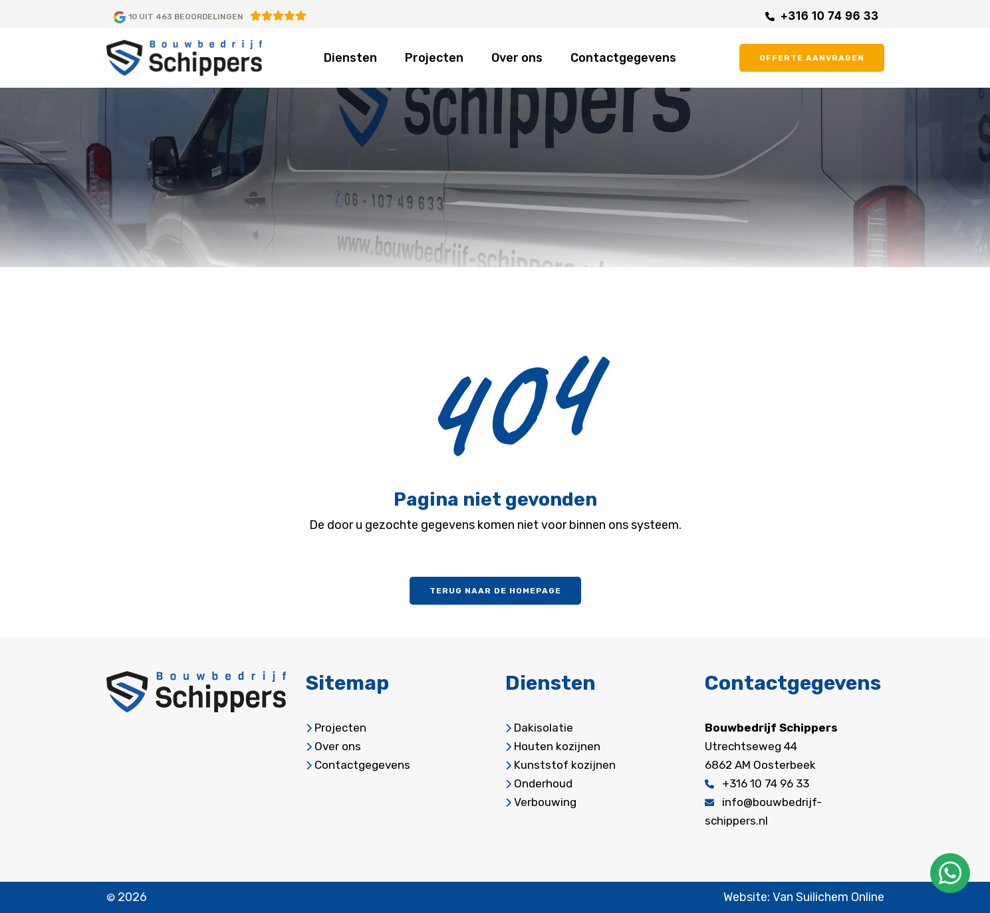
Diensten (350, 58)
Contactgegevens (623, 58)
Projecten (434, 58)
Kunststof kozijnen (565, 764)
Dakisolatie (543, 727)
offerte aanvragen (811, 57)
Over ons (517, 58)
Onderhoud (543, 783)
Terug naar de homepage (495, 590)
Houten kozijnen (557, 746)
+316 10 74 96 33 (829, 16)
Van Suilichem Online (828, 897)
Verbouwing (545, 802)
